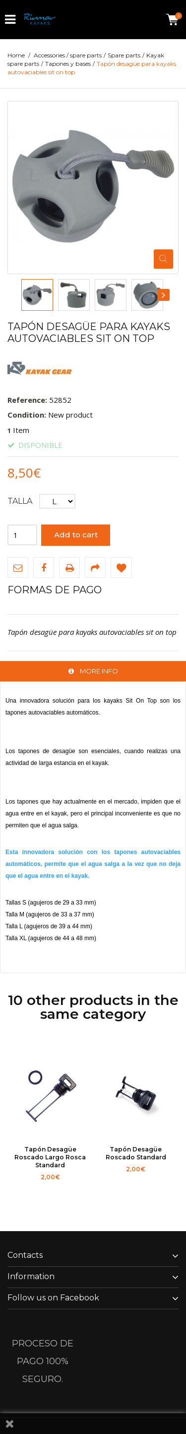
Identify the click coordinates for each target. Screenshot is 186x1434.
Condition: (26, 415)
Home (16, 55)
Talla (20, 501)
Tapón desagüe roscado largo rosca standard (50, 1157)
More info (99, 671)
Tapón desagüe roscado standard (136, 1153)
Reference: (27, 400)
